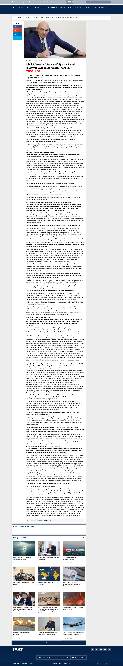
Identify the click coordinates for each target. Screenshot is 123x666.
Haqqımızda (23, 2)
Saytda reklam (44, 2)
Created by (103, 664)
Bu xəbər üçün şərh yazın (23, 527)
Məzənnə (60, 2)
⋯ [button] (109, 12)
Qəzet (15, 2)
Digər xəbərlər (19, 538)
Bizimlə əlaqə (33, 2)
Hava (52, 2)
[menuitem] (14, 7)
